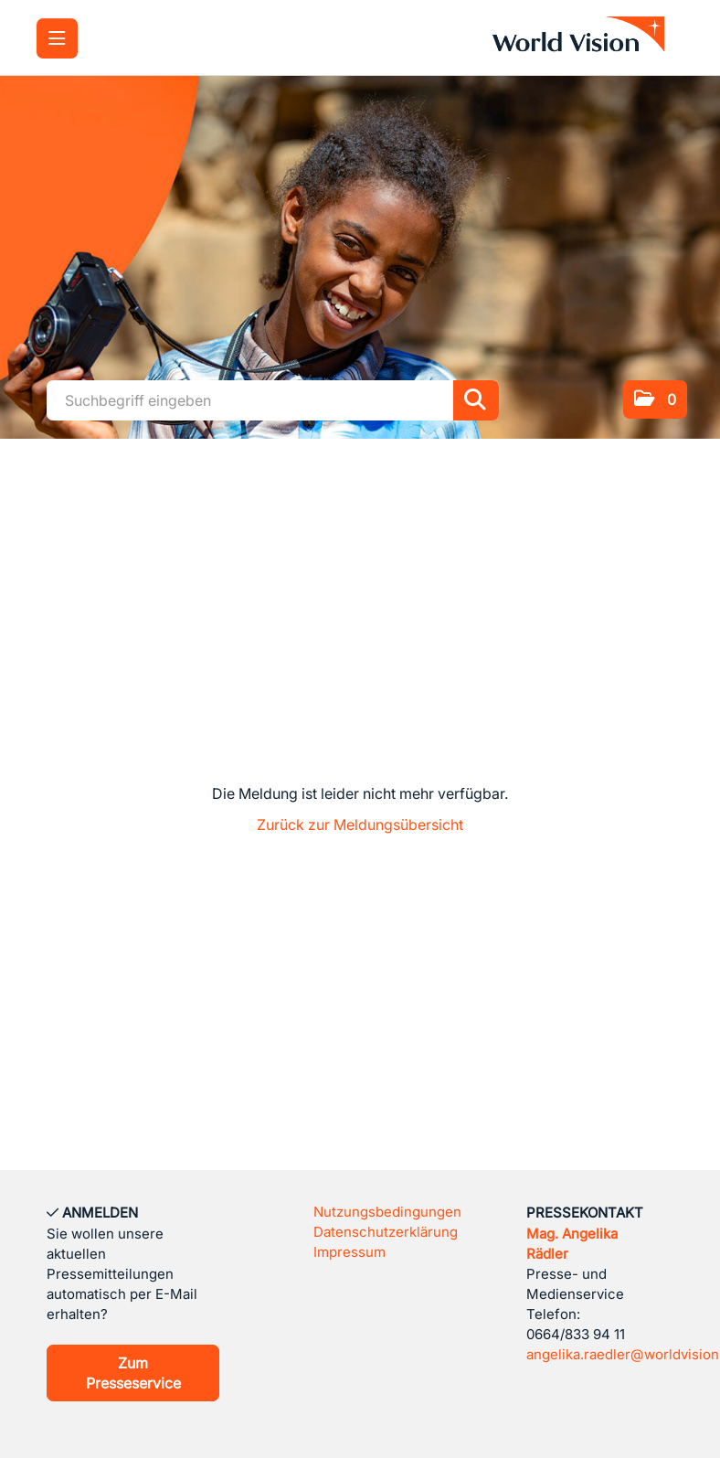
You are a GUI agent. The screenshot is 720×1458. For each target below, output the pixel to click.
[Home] (583, 38)
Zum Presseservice (133, 1373)
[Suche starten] (476, 400)
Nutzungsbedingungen (387, 1211)
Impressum (349, 1252)
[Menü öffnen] (57, 38)
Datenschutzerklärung (385, 1231)
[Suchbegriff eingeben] (273, 400)
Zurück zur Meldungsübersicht (360, 824)
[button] (655, 399)
